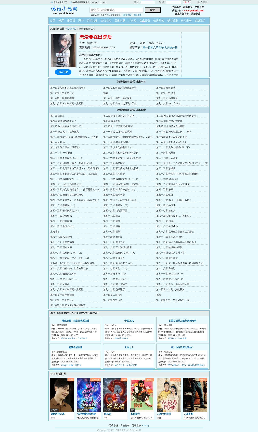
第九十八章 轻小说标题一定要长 (66, 103)
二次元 (132, 20)
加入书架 (63, 72)
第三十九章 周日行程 (167, 179)
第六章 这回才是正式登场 (169, 121)
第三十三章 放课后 (165, 168)
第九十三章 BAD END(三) (116, 279)
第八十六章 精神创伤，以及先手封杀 (69, 268)
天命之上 (129, 347)
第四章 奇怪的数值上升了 (63, 121)
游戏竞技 (200, 20)
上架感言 (55, 231)
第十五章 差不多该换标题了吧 (171, 137)
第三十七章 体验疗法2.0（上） (65, 179)
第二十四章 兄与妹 (165, 152)
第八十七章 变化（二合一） (117, 268)
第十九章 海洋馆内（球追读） (65, 147)
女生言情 (145, 20)
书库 (61, 20)
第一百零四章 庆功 (165, 87)
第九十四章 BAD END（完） (170, 279)
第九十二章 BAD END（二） (64, 279)
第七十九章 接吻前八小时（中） (119, 252)
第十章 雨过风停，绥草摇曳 (64, 131)
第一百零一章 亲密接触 (62, 98)
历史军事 (120, 20)
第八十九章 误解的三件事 (63, 273)
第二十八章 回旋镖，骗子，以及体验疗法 (71, 163)
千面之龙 (129, 321)
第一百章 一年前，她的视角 (117, 98)
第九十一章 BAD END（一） (170, 273)
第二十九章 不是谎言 (114, 163)
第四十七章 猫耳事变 (114, 195)
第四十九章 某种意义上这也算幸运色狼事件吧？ (74, 200)
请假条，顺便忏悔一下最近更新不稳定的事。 (73, 263)
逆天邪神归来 (57, 414)
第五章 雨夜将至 (111, 121)
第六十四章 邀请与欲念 (62, 226)
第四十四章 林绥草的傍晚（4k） (119, 189)
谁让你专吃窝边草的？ (182, 347)
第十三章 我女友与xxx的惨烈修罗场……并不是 (74, 137)
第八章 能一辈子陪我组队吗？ (118, 126)
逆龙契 (107, 414)
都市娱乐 (172, 20)
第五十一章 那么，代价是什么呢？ (174, 200)
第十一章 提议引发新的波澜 (117, 131)
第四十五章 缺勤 (164, 189)
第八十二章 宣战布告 (114, 258)
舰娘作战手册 (75, 347)
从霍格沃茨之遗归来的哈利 (182, 321)
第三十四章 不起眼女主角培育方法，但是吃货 (73, 174)
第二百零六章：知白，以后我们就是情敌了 (187, 365)
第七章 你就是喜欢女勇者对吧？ (66, 126)
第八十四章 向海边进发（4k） (118, 263)
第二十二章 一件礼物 (61, 152)
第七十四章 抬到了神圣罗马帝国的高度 (176, 242)
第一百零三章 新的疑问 (62, 93)
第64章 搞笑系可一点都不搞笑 (74, 338)
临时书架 (127, 15)
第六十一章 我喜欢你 (61, 221)
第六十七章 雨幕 (111, 231)
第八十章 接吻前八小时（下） (171, 252)
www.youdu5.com (194, 10)
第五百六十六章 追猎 (177, 338)
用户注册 (202, 2)
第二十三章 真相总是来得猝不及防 (121, 152)
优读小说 (66, 10)
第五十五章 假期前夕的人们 (64, 210)
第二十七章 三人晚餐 (167, 158)
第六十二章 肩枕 (111, 221)
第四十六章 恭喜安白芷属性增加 (66, 195)
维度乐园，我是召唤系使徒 (75, 321)
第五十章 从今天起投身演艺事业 (119, 200)
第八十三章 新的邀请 (167, 258)
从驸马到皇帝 (164, 414)
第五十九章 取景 (111, 216)
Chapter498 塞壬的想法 (71, 365)
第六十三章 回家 (164, 221)
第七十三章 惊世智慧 (114, 242)
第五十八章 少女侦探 (61, 216)
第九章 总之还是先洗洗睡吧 (170, 126)
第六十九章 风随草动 (61, 237)
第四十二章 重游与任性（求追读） (174, 184)
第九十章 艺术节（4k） (115, 273)
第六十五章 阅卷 (111, 226)
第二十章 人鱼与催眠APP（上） (119, 147)
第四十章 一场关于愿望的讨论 (65, 184)
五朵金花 (135, 414)
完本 (81, 20)
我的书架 (138, 15)
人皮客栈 (188, 414)
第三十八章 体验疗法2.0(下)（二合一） (123, 179)
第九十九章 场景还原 (167, 98)
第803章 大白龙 (121, 338)
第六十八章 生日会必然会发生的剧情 (175, 231)
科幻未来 (186, 20)
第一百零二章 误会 (165, 93)
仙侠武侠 (158, 20)
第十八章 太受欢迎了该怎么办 (171, 142)
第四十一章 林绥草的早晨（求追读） (122, 184)
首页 (52, 20)
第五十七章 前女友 (165, 210)
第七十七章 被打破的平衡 (169, 247)
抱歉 (105, 93)
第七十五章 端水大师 (61, 247)
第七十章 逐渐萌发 (112, 237)
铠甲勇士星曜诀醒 (86, 414)
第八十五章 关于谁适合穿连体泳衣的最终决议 (179, 263)
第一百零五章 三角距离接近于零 (119, 87)
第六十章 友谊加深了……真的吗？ (174, 216)
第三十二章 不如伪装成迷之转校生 (121, 168)
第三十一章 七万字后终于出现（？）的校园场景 (74, 168)
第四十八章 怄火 (164, 195)
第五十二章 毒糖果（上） (63, 205)
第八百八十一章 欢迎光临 (126, 365)
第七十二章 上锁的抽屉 (62, 242)
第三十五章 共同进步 (114, 174)
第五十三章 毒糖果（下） (116, 205)
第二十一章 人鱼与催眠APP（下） (173, 147)
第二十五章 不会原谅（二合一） (66, 158)
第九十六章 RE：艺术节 (168, 103)
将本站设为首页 (60, 2)
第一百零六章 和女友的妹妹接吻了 (68, 87)
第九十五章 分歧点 (59, 284)
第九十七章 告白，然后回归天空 (119, 103)
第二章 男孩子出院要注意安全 (118, 116)
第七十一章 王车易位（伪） (170, 237)
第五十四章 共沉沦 (165, 205)
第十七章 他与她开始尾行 (116, 142)
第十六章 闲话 (57, 142)
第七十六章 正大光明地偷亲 (117, 247)
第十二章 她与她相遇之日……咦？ (174, 131)
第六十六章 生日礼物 (167, 226)
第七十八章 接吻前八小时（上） (66, 252)
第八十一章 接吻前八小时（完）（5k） (70, 258)
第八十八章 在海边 (165, 268)
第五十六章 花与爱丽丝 (115, 210)
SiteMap (145, 425)
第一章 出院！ (57, 116)
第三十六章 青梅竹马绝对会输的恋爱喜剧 (177, 174)
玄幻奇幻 (106, 20)
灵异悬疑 (92, 20)
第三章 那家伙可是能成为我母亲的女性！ (177, 116)
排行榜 (71, 20)
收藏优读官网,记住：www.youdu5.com (89, 2)
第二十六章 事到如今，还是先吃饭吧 (122, 158)
